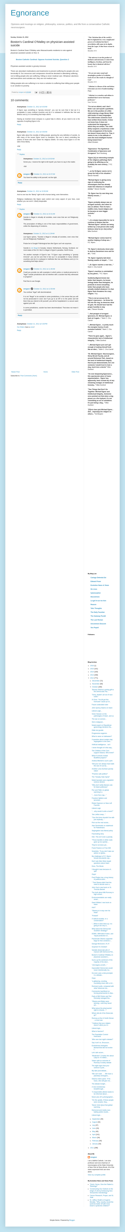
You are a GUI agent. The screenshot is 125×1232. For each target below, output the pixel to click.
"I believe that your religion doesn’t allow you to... (101, 1024)
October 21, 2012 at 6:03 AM (37, 107)
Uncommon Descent (98, 624)
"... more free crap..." (99, 795)
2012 (92, 678)
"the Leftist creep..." (99, 814)
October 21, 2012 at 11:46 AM (44, 269)
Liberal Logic (96, 808)
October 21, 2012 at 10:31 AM (44, 214)
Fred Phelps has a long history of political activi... (102, 878)
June (94, 1128)
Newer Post (15, 372)
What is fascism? (98, 1031)
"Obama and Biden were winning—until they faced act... (101, 1003)
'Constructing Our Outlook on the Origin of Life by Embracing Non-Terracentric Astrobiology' (101, 1191)
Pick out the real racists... (101, 822)
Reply (19, 124)
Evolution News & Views (100, 585)
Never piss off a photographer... (103, 1097)
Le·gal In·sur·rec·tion (98, 601)
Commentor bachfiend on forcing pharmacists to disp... (103, 992)
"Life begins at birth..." (99, 965)
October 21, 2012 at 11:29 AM (43, 233)
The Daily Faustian (98, 612)
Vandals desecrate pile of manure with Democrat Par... (103, 951)
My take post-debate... (100, 1071)
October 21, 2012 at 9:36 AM (37, 132)
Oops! (94, 874)
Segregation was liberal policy (102, 831)
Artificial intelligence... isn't (101, 745)
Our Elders (21, 327)
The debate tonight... (99, 1084)
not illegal (34, 248)
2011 (92, 1148)
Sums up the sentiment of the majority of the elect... (102, 961)
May (94, 1131)
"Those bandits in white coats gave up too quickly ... (102, 841)
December (96, 681)
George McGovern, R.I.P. (101, 944)
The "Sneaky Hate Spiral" (101, 777)
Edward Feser (96, 581)
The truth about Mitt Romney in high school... (103, 893)
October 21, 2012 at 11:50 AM (44, 289)
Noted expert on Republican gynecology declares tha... (102, 726)
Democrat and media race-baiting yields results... (101, 1111)
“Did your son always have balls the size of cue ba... (103, 765)
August (95, 1122)
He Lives (94, 589)
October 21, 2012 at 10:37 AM (44, 174)
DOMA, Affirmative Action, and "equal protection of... (102, 935)
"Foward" (95, 916)
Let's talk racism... (98, 1052)
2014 (92, 672)
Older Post (75, 372)
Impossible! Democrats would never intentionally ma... (102, 969)
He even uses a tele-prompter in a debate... (102, 974)
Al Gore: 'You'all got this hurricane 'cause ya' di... (101, 700)
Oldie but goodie (97, 730)
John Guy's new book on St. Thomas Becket (102, 888)
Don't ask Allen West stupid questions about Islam (101, 862)
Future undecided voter (100, 705)
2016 (92, 666)
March (94, 1137)
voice (32, 327)
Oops (94, 978)
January (95, 1144)
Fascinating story (98, 834)
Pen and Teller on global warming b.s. (100, 791)
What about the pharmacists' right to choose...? (102, 1009)
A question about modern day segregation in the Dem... (102, 740)
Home (45, 372)
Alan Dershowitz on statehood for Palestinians (102, 826)
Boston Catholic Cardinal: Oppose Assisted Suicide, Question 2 (42, 59)
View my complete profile (96, 1175)
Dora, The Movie (97, 866)
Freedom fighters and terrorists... (99, 799)
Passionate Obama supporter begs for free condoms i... (102, 940)
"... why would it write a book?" (102, 811)
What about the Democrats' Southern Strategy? (101, 930)
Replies (22, 154)
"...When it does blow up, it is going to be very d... (102, 925)
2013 (92, 675)
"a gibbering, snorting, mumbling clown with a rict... (103, 982)
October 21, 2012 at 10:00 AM (37, 191)
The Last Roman (97, 620)
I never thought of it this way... (102, 748)
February (95, 1141)
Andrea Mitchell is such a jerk (102, 761)
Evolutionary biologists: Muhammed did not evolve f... (102, 1047)
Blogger (72, 1220)
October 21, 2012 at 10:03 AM (43, 159)
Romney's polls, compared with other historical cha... (103, 987)
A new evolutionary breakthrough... (98, 1088)
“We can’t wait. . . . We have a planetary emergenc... (102, 1075)
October (95, 687)
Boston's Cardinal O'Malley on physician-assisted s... (102, 956)
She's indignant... (98, 722)
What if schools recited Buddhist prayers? (100, 757)
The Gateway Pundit (98, 616)
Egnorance (30, 12)
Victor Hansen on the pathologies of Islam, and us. (103, 715)
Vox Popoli (95, 628)
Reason (93, 604)
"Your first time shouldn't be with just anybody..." (103, 818)
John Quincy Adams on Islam (102, 708)
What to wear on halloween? (102, 736)
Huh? (94, 907)
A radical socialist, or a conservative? (100, 920)
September (96, 1119)
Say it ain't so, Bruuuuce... (101, 1043)
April (94, 1134)
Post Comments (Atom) (28, 376)
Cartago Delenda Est (98, 578)
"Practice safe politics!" (100, 774)
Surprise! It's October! (99, 947)
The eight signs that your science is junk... (100, 1066)
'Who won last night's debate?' (102, 1039)
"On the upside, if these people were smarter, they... (103, 1101)
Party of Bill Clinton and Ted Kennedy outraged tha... (101, 997)
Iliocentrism (95, 597)
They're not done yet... (100, 845)
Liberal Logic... (97, 711)
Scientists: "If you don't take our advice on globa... (103, 852)
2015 (92, 669)
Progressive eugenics (99, 733)
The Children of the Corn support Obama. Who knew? (103, 751)
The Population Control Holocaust (100, 1035)
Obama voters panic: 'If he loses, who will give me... (101, 1080)
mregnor (26, 174)
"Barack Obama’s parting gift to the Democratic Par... (103, 690)
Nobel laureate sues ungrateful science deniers (102, 781)
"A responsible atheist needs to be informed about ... (103, 1093)
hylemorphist (96, 593)
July (93, 1125)
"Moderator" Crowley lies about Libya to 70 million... (103, 1057)
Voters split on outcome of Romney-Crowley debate (101, 1061)
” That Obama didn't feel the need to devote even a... (101, 883)
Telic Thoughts (96, 608)
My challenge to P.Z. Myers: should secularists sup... (101, 857)
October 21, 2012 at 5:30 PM (37, 324)
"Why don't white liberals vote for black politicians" (102, 786)
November (96, 684)
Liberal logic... (97, 1028)
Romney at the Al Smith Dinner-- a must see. (103, 1019)
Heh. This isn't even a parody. (102, 837)
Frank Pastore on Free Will (101, 848)
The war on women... (99, 719)
